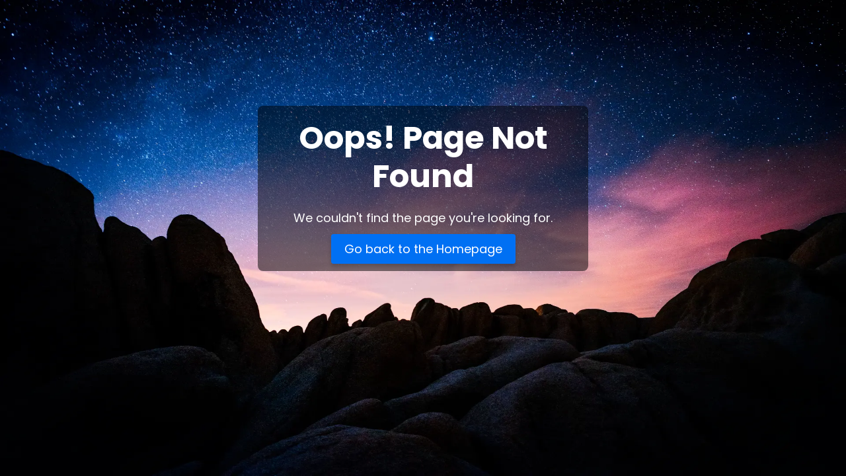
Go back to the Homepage (423, 249)
